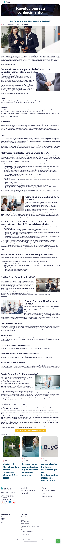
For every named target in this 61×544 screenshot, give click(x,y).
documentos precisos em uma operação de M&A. (31, 237)
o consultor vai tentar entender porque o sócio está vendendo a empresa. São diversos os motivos (35, 214)
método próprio (19, 426)
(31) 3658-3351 (25, 521)
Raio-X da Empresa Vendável (28, 490)
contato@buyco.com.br (27, 531)
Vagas (2, 519)
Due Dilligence (43, 236)
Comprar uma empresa (22, 24)
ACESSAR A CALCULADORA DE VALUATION (30, 430)
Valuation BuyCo (25, 493)
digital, (5, 427)
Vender (43, 493)
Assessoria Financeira (47, 496)
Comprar (44, 494)
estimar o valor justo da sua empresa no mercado (29, 410)
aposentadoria (36, 215)
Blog (2, 522)
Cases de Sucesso (5, 521)
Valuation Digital (25, 492)
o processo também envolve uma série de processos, (22, 147)
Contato (3, 518)
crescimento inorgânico (20, 157)
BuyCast (3, 524)
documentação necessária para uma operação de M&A (30, 226)
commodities (4, 296)
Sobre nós (3, 516)
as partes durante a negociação (37, 417)
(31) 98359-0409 (25, 518)
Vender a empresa (5, 257)
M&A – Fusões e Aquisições (48, 490)
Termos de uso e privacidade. (30, 541)
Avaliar (43, 492)
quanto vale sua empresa (36, 426)
